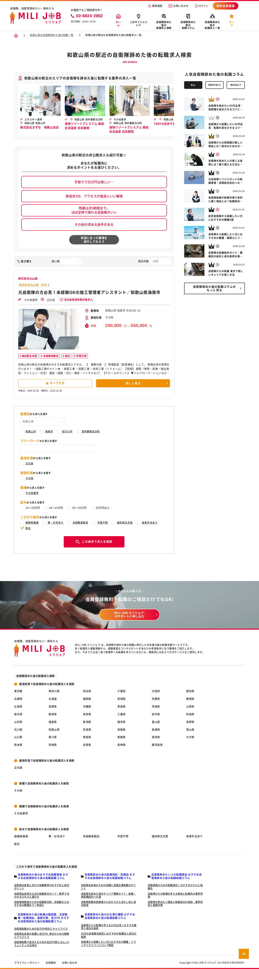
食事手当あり (150, 522)
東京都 (18, 691)
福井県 (121, 722)
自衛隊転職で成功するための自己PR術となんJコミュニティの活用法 (41, 944)
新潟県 (87, 722)
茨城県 (156, 706)
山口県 (18, 737)
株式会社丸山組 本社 (33, 285)
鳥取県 (121, 729)
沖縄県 (87, 706)
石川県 (18, 729)
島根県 (156, 729)
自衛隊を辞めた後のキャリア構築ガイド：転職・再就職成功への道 (108, 895)
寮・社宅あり (56, 522)
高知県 (156, 737)
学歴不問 (81, 356)
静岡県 (190, 698)
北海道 (53, 698)
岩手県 (156, 714)
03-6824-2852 (87, 16)
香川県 (53, 737)
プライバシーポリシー (27, 963)
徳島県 (87, 737)
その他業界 (28, 299)
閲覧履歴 (155, 5)
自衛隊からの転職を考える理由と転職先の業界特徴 (175, 895)
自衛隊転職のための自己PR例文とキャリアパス (41, 928)
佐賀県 (87, 744)
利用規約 (51, 963)
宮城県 (121, 698)
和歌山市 (30, 431)
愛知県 (190, 691)
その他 (29, 478)
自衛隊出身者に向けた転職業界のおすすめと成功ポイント (41, 887)
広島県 (18, 706)
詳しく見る (133, 383)
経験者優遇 (32, 522)
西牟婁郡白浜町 (91, 431)
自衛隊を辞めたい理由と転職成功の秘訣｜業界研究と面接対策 (175, 903)
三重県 (121, 714)
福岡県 (87, 698)
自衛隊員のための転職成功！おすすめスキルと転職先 (175, 887)
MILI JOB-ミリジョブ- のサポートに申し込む (129, 614)
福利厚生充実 (29, 356)
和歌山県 (54, 729)
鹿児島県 (157, 744)
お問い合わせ (179, 5)
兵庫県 (18, 698)
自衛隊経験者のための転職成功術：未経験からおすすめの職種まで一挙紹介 (41, 903)
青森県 (121, 706)
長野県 (190, 722)
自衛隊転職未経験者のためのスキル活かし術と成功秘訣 (108, 903)
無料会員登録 (226, 5)
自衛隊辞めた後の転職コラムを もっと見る (214, 288)
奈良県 (87, 729)
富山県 (156, 722)
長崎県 (121, 744)
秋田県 (190, 714)
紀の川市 (67, 431)
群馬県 (53, 714)
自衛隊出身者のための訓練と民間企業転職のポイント (108, 887)
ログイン (201, 5)
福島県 (53, 722)
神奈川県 (54, 691)
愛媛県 (121, 737)
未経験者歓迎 (50, 356)
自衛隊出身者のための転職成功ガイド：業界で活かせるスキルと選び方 (41, 895)
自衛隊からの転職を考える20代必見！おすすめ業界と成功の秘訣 (108, 927)
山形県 (18, 722)
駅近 (67, 356)
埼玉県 (87, 691)
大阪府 (156, 691)
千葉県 (121, 691)
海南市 (49, 431)
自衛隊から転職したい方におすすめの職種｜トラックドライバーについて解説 (108, 943)
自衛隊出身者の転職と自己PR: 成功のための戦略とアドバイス (41, 935)
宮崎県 (53, 744)
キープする (55, 383)
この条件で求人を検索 (94, 542)
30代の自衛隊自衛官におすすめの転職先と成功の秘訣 (108, 935)
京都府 (156, 698)
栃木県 (18, 714)
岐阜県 (87, 714)
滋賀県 (53, 706)
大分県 (190, 737)
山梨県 (190, 706)
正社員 (48, 299)
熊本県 (18, 744)
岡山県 (190, 729)
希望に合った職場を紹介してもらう (94, 239)
